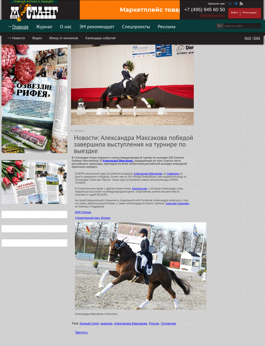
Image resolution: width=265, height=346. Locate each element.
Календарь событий (100, 38)
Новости (18, 38)
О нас (66, 26)
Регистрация (249, 12)
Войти (234, 12)
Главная (20, 26)
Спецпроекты (136, 26)
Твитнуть (81, 332)
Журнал (44, 26)
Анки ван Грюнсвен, (178, 203)
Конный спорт (89, 323)
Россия (154, 323)
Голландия (168, 323)
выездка (106, 323)
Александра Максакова (118, 160)
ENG (257, 38)
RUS (248, 38)
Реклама (167, 26)
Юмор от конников (63, 38)
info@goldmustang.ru (212, 15)
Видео (37, 38)
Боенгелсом (139, 188)
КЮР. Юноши (83, 212)
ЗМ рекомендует (96, 26)
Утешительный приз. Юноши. (93, 217)
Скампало (173, 173)
